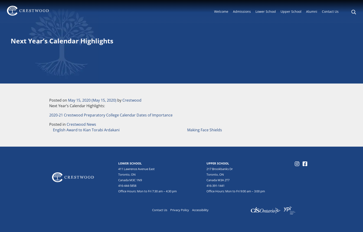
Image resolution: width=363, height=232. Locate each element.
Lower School (265, 11)
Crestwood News (81, 124)
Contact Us (330, 11)
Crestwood (131, 100)
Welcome (221, 11)
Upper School (291, 11)
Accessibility (200, 210)
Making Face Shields (205, 129)
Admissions (242, 11)
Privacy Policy (179, 210)
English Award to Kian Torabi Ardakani (86, 129)
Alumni (311, 11)
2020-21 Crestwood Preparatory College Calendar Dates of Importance (111, 115)
